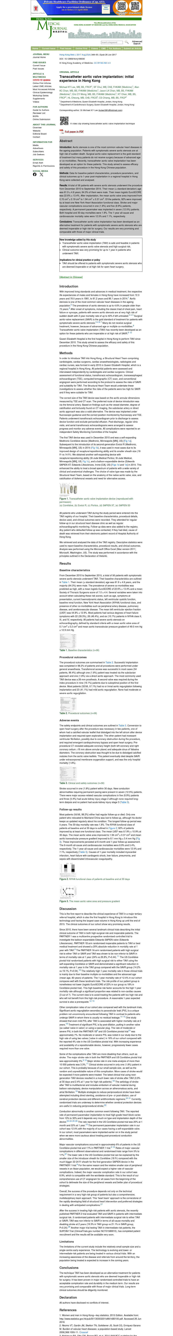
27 (66, 1154)
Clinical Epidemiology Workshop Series (43, 94)
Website (36, 130)
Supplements (39, 98)
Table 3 (122, 725)
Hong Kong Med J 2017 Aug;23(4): (75, 54)
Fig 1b (95, 447)
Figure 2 (113, 828)
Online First (81, 48)
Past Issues (65, 48)
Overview (37, 127)
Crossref (83, 1332)
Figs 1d (115, 464)
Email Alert (38, 162)
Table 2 (109, 662)
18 (113, 1080)
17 (87, 1063)
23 (68, 1121)
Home (35, 48)
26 (76, 1121)
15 (124, 1016)
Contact (36, 136)
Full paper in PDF (74, 131)
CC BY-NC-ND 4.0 (102, 62)
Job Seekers (38, 154)
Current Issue (48, 48)
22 (105, 1105)
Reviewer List (39, 112)
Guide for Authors (41, 109)
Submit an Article (132, 48)
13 (93, 1000)
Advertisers (38, 148)
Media (35, 145)
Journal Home (39, 57)
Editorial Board (39, 133)
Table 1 (65, 582)
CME (103, 48)
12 (90, 1000)
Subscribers (38, 151)
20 (127, 1098)
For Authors (115, 48)
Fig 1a (127, 440)
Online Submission (41, 119)
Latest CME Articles (42, 86)
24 (71, 1121)
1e (126, 464)
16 (67, 1023)
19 (76, 1091)
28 (69, 1226)
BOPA (36, 116)
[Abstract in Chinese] (71, 277)
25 (73, 1121)
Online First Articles (42, 83)
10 (131, 332)
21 (130, 1098)
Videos (94, 48)
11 (118, 956)
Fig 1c (86, 461)
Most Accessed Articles (44, 89)
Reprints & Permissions (44, 165)
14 (121, 1016)
